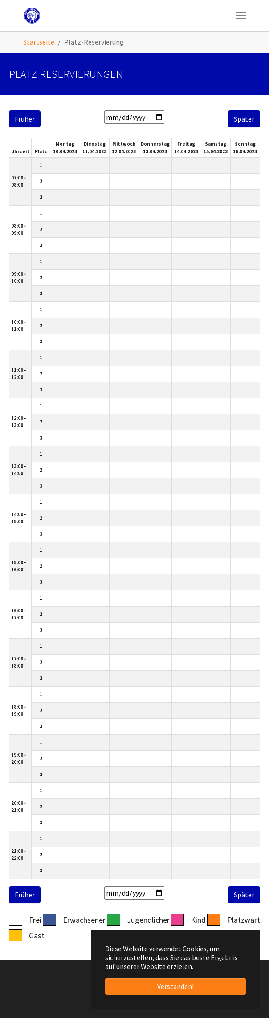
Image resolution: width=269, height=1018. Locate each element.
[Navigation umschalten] (241, 15)
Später (244, 118)
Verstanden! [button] (175, 986)
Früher (25, 118)
